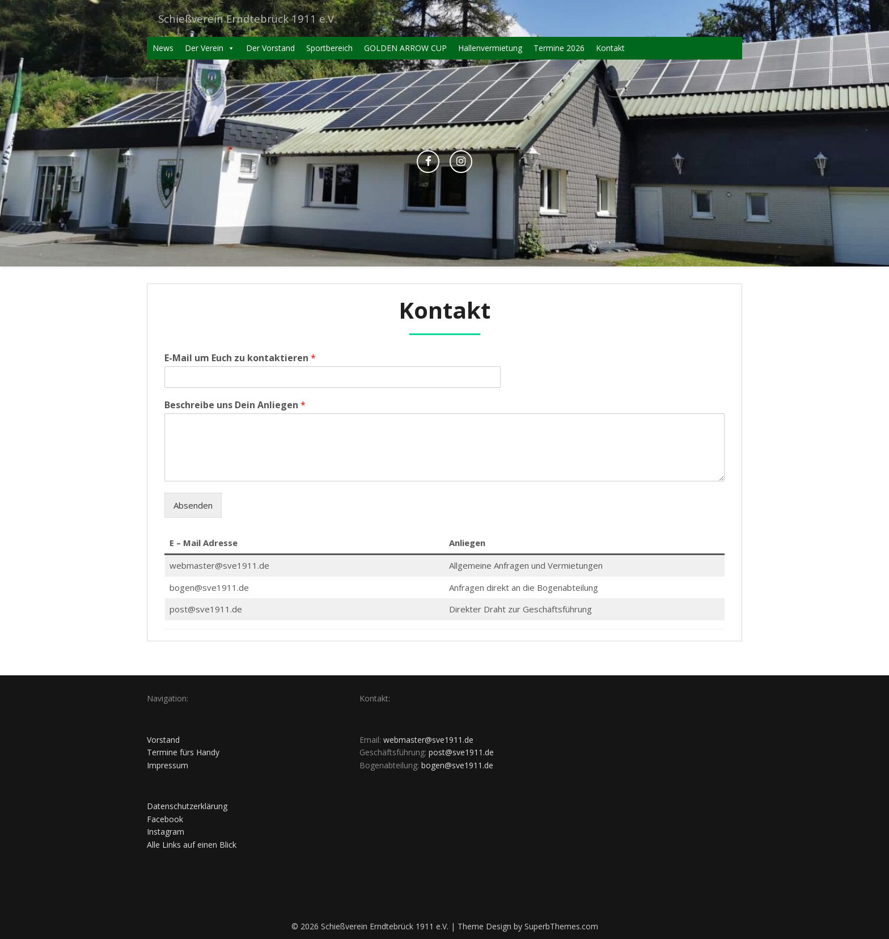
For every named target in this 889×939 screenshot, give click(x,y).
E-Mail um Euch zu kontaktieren (240, 358)
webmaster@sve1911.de (428, 739)
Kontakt (610, 48)
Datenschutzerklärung (187, 806)
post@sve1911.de (461, 752)
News (163, 48)
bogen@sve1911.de (457, 765)
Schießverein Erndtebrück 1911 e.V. (252, 18)
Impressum (167, 765)
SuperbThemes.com (561, 926)
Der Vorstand (270, 48)
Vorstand (163, 739)
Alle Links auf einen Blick (191, 844)
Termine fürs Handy (183, 752)
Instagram (165, 831)
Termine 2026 (559, 48)
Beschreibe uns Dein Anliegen (235, 405)
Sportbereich (329, 48)
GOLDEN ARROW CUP (405, 48)
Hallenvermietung (490, 48)
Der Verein (210, 48)
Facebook (165, 819)
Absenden (193, 505)
